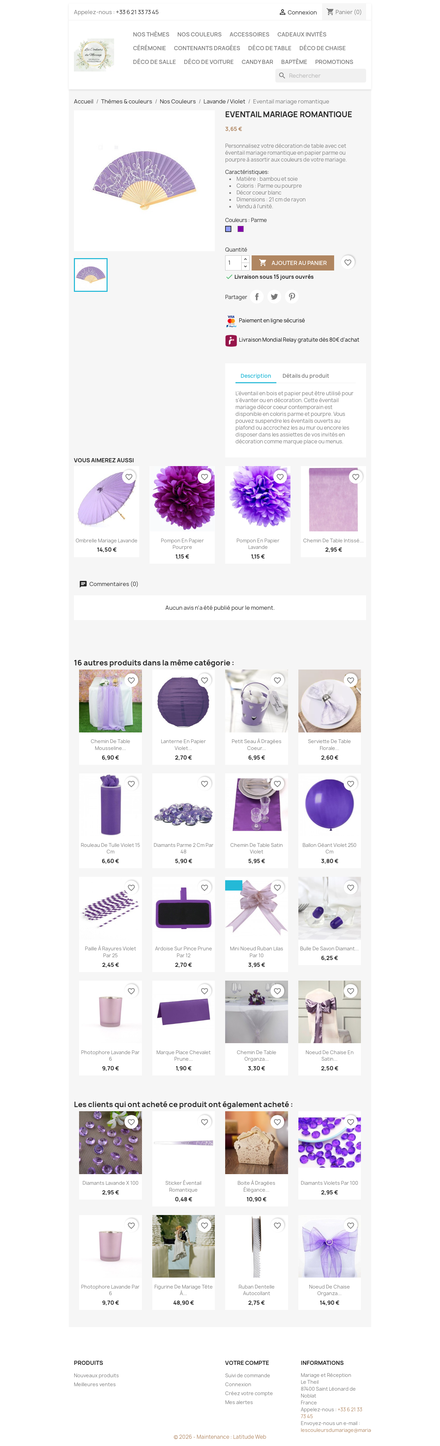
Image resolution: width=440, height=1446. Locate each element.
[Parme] (229, 230)
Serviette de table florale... (329, 744)
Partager (257, 296)
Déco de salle (154, 62)
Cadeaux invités (302, 34)
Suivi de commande (247, 1375)
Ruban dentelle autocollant (257, 1290)
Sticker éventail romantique (183, 1186)
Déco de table (270, 48)
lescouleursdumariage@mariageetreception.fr (356, 1430)
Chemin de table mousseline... (110, 744)
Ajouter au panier (293, 262)
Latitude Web (249, 1437)
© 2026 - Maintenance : (203, 1437)
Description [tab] (256, 375)
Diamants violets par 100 (329, 1183)
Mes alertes (239, 1402)
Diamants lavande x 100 (110, 1183)
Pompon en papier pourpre (182, 544)
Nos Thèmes (151, 34)
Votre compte (247, 1363)
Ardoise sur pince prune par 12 (183, 952)
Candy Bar (257, 62)
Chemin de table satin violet (256, 848)
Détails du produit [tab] (306, 375)
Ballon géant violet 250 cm (329, 848)
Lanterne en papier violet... (183, 744)
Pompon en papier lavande (257, 544)
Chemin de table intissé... (333, 540)
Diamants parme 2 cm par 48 (183, 848)
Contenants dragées (207, 48)
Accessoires (250, 34)
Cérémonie (149, 48)
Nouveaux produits (96, 1375)
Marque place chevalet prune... (183, 1055)
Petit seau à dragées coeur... (257, 744)
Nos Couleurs (199, 34)
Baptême (294, 62)
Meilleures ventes (95, 1384)
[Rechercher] (320, 75)
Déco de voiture (209, 62)
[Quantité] (233, 263)
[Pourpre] (242, 230)
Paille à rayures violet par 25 (110, 952)
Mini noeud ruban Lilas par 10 (256, 952)
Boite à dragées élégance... (256, 1186)
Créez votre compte (249, 1393)
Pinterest (292, 296)
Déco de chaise (322, 48)
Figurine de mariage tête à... (183, 1290)
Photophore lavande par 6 (110, 1055)
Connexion (238, 1384)
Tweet (274, 296)
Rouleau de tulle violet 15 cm (110, 848)
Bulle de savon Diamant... (329, 948)
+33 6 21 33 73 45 (137, 12)
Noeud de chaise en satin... (330, 1055)
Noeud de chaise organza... (329, 1290)
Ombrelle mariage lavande (107, 540)
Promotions (334, 62)
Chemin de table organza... (256, 1055)
